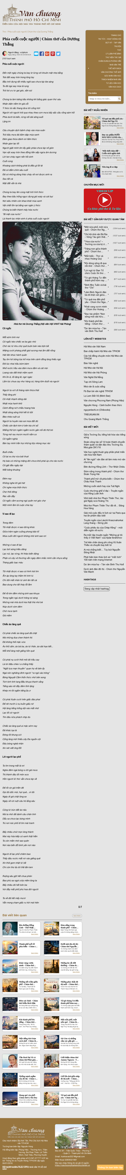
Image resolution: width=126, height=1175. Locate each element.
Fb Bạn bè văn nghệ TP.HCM (98, 391)
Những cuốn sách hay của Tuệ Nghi (102, 486)
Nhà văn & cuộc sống (94, 386)
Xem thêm (77, 916)
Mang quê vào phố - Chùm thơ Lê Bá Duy (28, 1096)
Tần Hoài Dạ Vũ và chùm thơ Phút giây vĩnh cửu (27, 1058)
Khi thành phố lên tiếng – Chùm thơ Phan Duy (27, 1021)
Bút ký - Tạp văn (113, 43)
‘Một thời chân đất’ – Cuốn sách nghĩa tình (111, 152)
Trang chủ (116, 35)
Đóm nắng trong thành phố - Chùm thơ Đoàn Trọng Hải (69, 926)
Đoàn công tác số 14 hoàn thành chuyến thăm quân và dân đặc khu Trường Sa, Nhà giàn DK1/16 (104, 445)
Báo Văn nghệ (91, 363)
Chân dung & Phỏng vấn (109, 61)
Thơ (4, 32)
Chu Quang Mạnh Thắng (96, 419)
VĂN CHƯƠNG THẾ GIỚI (111, 72)
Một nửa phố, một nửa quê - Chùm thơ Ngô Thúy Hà (69, 1021)
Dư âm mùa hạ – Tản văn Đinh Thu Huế (104, 564)
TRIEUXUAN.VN (91, 414)
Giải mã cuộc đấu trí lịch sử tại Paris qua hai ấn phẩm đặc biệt (104, 514)
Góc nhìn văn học (112, 76)
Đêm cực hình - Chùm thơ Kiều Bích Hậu (28, 1002)
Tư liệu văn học (113, 83)
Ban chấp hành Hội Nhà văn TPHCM (102, 351)
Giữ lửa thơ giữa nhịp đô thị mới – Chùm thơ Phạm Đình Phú (70, 1077)
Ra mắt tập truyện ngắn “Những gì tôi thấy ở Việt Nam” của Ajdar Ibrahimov (103, 536)
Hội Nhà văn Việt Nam (95, 346)
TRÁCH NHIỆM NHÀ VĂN (111, 79)
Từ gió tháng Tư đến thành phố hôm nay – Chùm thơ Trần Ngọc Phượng (70, 1002)
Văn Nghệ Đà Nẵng (93, 377)
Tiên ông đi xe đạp (110, 167)
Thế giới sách (114, 68)
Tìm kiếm (92, 93)
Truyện (117, 46)
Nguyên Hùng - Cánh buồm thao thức (103, 405)
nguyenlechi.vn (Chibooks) (97, 410)
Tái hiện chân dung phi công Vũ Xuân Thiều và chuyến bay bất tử (102, 543)
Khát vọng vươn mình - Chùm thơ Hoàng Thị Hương (27, 964)
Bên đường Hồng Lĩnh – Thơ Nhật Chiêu (26, 926)
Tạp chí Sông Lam (93, 382)
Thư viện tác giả (113, 57)
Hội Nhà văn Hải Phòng (95, 372)
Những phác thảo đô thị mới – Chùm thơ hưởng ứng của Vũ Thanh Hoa (69, 983)
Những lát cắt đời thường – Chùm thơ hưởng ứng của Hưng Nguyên (70, 964)
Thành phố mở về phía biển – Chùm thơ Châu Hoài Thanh (28, 945)
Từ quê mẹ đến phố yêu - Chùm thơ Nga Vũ (69, 1096)
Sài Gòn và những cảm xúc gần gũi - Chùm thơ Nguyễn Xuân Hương (69, 1039)
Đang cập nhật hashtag (97, 588)
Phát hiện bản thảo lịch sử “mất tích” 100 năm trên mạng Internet (103, 558)
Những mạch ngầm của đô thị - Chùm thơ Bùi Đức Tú (28, 1077)
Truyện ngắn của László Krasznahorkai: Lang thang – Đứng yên (103, 521)
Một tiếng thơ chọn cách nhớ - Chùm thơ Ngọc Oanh (28, 1039)
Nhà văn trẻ (115, 65)
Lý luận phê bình (113, 54)
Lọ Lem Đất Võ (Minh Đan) (97, 396)
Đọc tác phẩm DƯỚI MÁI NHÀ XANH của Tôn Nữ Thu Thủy (111, 136)
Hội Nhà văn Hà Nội (93, 368)
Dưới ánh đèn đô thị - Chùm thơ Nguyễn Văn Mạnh (70, 945)
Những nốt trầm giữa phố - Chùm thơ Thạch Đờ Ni (28, 983)
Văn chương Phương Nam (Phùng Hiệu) (104, 400)
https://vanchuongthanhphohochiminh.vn (72, 1165)
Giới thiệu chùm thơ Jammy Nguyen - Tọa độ (70, 1058)
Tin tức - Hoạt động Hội (109, 39)
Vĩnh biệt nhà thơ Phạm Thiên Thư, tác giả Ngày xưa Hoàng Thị (103, 499)
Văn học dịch (115, 87)
